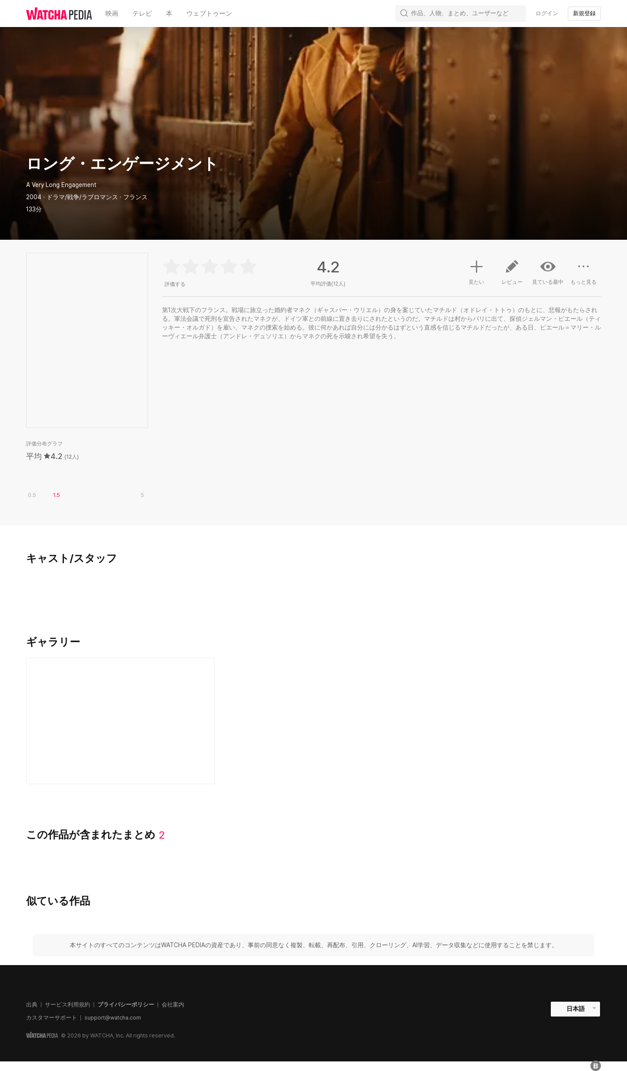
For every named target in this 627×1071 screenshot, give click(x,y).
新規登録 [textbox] (584, 13)
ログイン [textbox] (547, 13)
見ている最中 (547, 272)
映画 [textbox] (111, 13)
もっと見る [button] (583, 275)
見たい (476, 271)
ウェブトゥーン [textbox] (209, 13)
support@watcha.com (112, 1017)
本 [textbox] (169, 13)
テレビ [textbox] (142, 13)
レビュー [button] (512, 275)
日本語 (575, 1008)
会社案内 (173, 1004)
